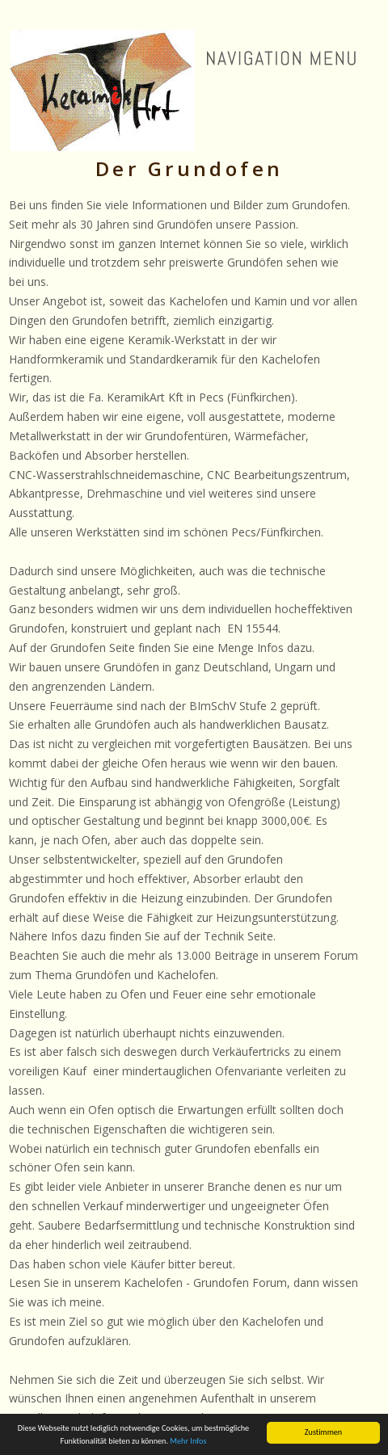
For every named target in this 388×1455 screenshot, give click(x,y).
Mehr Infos (188, 1441)
